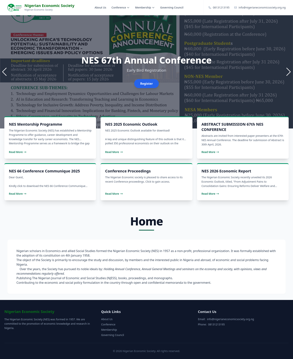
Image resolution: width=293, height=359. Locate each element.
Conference (121, 7)
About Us (100, 7)
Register (146, 83)
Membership (145, 7)
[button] (288, 72)
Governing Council (171, 7)
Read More (17, 152)
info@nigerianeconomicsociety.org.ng (230, 319)
